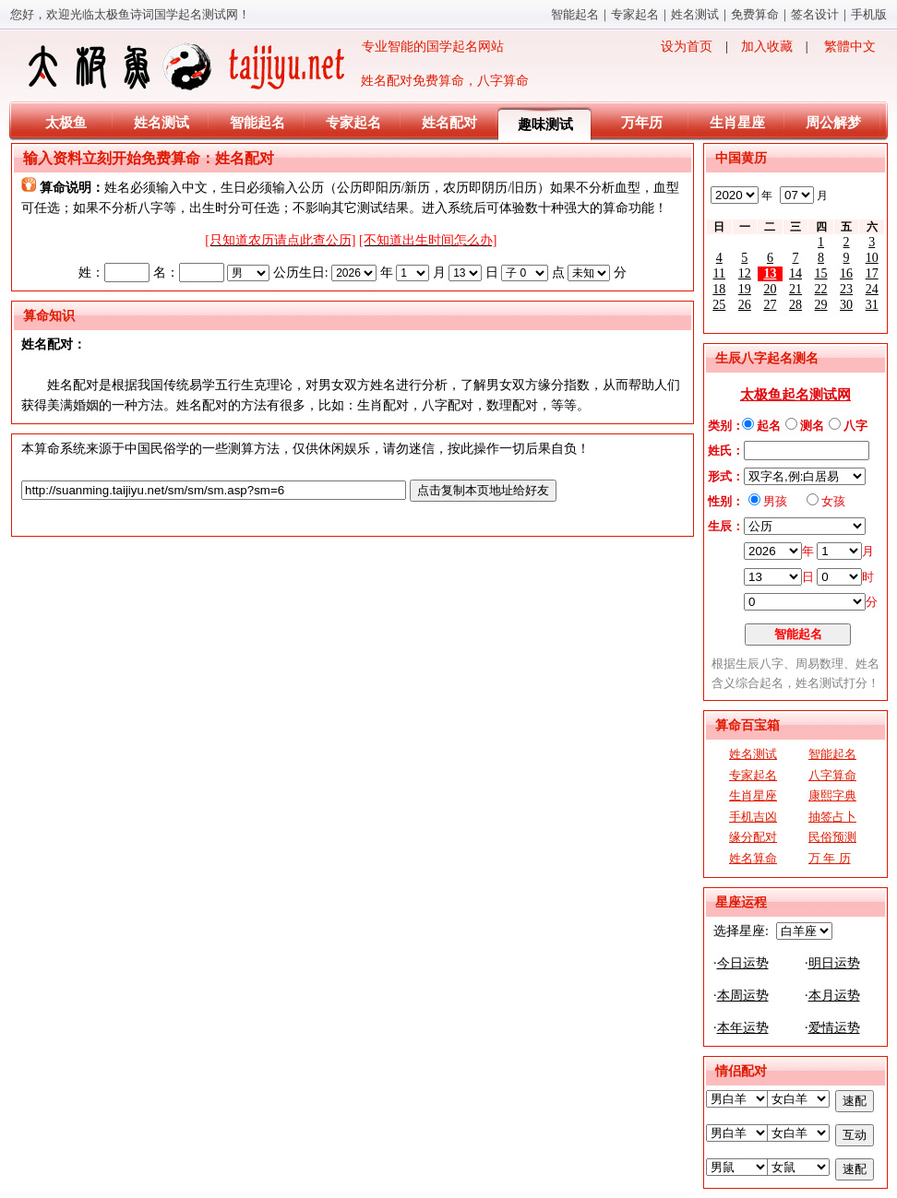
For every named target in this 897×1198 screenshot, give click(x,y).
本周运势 (743, 995)
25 (718, 305)
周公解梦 (833, 122)
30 (846, 305)
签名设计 (815, 14)
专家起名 (635, 14)
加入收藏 (767, 46)
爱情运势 (834, 1028)
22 (821, 289)
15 (821, 273)
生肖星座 (737, 122)
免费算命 (755, 14)
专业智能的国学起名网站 (264, 66)
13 (769, 273)
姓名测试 (695, 14)
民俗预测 (832, 837)
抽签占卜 (832, 817)
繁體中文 (850, 46)
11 (719, 273)
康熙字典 (832, 795)
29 (821, 305)
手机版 (869, 14)
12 (744, 273)
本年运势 (743, 1028)
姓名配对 (449, 122)
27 (769, 305)
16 (846, 273)
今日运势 (743, 963)
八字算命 (832, 775)
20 (769, 289)
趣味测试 (545, 124)
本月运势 (834, 995)
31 (872, 305)
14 (795, 273)
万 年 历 (829, 858)
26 (744, 305)
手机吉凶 (753, 817)
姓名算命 (753, 858)
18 (718, 289)
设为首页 (686, 46)
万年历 (642, 122)
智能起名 (575, 14)
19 (744, 289)
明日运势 (834, 963)
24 (872, 289)
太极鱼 (66, 122)
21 (795, 289)
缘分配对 (753, 837)
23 (846, 289)
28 (795, 305)
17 (872, 273)
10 (872, 258)
